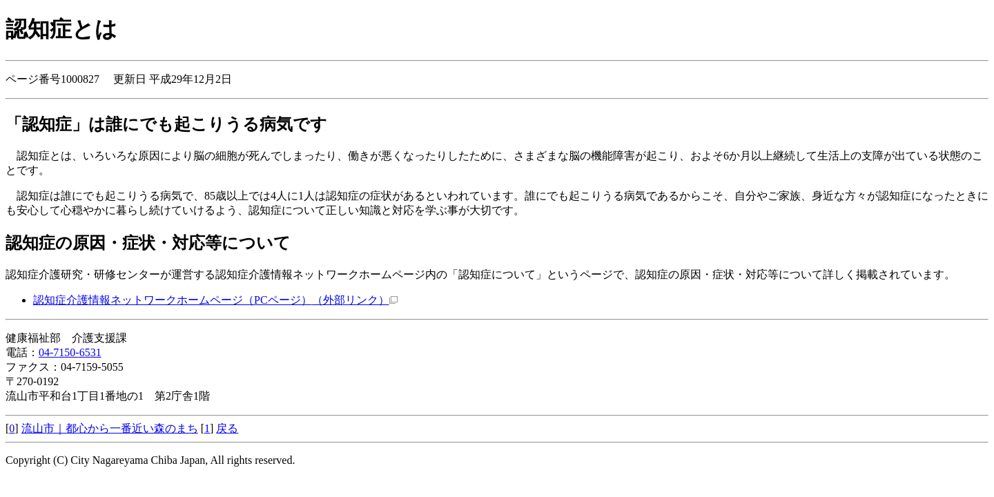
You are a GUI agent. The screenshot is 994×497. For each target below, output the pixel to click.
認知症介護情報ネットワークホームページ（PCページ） (215, 300)
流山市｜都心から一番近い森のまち (109, 428)
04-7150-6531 (70, 352)
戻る (227, 428)
